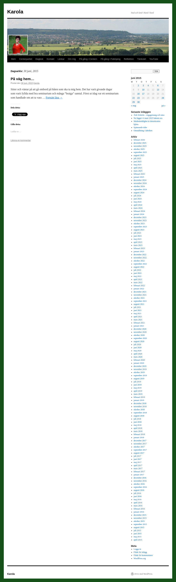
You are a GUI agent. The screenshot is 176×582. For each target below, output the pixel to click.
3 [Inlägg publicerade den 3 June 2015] (143, 85)
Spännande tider (140, 127)
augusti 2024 (139, 192)
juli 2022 (137, 270)
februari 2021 (139, 323)
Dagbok (39, 59)
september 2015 (140, 524)
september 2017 (140, 450)
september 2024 (140, 189)
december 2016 (140, 478)
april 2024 (138, 205)
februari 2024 (139, 211)
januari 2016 (139, 512)
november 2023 (140, 220)
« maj (133, 106)
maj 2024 (137, 202)
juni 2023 (138, 236)
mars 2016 (138, 505)
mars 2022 (138, 282)
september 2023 (140, 226)
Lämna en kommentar (21, 140)
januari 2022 (139, 288)
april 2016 (138, 502)
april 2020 (138, 354)
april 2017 (138, 465)
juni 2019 (138, 385)
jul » (163, 106)
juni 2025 (138, 161)
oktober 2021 (139, 298)
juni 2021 (138, 310)
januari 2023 (139, 251)
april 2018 (138, 428)
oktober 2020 (139, 335)
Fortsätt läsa (54, 97)
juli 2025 (137, 158)
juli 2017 (137, 456)
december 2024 (140, 180)
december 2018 (140, 403)
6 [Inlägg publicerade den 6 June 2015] (157, 85)
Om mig (72, 59)
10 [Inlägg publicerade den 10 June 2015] (143, 90)
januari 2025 (139, 177)
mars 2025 (138, 171)
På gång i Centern (88, 59)
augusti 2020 (139, 341)
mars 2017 (138, 468)
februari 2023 (139, 248)
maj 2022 (137, 276)
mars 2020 (138, 357)
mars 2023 (138, 245)
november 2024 (140, 183)
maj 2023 (137, 239)
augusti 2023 (139, 230)
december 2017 (140, 440)
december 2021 (140, 292)
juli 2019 (137, 381)
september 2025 (140, 152)
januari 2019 (139, 400)
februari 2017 (139, 471)
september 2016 (140, 487)
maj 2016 (137, 499)
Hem (13, 59)
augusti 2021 (139, 304)
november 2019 (140, 369)
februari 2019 (139, 397)
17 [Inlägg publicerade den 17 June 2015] (143, 94)
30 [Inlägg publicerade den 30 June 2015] (138, 102)
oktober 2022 (139, 261)
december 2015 (140, 515)
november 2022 (140, 257)
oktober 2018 (139, 409)
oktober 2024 (139, 186)
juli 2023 (137, 233)
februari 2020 (139, 360)
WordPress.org (140, 558)
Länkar (61, 59)
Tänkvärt (141, 59)
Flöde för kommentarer (143, 555)
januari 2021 (139, 326)
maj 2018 (137, 425)
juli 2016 (137, 493)
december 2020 (140, 329)
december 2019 (140, 366)
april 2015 (138, 540)
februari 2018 (139, 434)
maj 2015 (137, 536)
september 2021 (140, 301)
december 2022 (140, 254)
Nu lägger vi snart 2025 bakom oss (148, 118)
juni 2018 (138, 422)
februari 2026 (139, 140)
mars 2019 (138, 394)
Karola (15, 11)
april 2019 (138, 391)
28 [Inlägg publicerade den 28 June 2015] (163, 98)
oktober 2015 (139, 521)
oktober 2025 (139, 149)
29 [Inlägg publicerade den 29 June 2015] (133, 102)
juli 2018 (137, 419)
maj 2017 (137, 462)
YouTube (153, 59)
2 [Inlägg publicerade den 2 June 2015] (138, 85)
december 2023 (140, 217)
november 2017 (140, 443)
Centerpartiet (25, 59)
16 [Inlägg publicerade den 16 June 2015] (138, 94)
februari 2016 (139, 509)
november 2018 (140, 406)
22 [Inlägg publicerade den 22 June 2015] (133, 98)
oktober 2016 (139, 484)
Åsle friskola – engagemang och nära (149, 115)
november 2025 (140, 146)
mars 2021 (138, 319)
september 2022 (140, 264)
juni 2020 (138, 347)
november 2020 (140, 332)
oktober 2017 (139, 447)
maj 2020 (137, 350)
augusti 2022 (139, 267)
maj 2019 (137, 388)
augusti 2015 (139, 527)
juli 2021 (137, 307)
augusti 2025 (139, 155)
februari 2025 (139, 174)
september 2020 (140, 338)
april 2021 (138, 316)
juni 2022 (138, 273)
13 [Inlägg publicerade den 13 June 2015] (158, 90)
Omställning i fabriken (143, 130)
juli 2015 (137, 530)
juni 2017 (138, 459)
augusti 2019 (139, 378)
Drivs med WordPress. (143, 574)
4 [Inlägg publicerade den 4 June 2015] (148, 85)
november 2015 (140, 518)
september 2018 (140, 412)
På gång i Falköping (110, 59)
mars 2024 (138, 208)
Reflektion (129, 59)
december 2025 (140, 143)
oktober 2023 (139, 223)
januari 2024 (139, 214)
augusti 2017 (139, 453)
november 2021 (140, 295)
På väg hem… (22, 79)
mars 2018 (138, 431)
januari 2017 (139, 474)
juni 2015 (138, 533)
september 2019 (140, 375)
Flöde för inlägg (140, 552)
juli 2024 (137, 195)
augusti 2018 (139, 416)
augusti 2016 (139, 490)
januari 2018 (139, 437)
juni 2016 (138, 496)
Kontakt (50, 59)
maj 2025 (137, 164)
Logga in (137, 549)
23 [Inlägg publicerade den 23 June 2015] (138, 98)
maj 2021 (137, 313)
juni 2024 (138, 199)
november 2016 (140, 481)
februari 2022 (139, 285)
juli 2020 (137, 344)
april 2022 (138, 279)
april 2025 (138, 168)
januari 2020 (139, 363)
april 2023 (138, 242)
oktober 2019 (139, 372)
